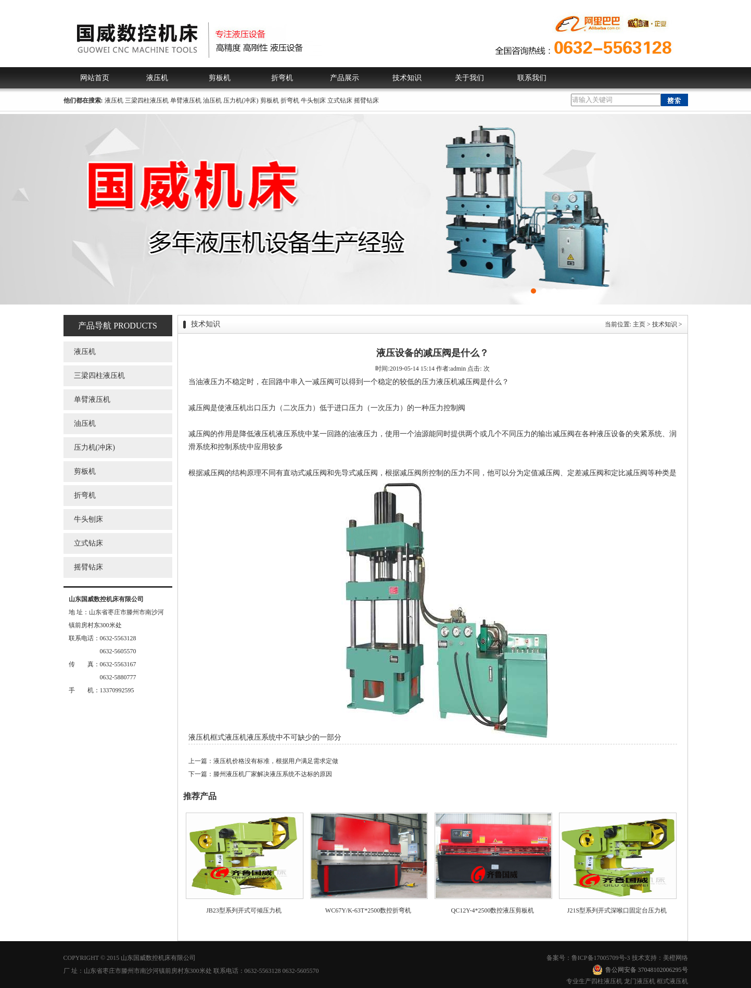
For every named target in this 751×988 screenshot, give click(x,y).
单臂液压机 (185, 100)
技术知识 (407, 78)
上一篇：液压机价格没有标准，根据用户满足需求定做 (263, 761)
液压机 (157, 78)
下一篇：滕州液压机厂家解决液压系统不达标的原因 (260, 774)
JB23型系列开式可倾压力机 (244, 910)
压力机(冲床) (241, 100)
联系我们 (531, 78)
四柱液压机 (606, 981)
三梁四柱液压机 (147, 100)
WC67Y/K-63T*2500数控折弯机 (368, 910)
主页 (639, 324)
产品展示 (344, 78)
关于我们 (469, 78)
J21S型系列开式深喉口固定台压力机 (617, 910)
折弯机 (282, 78)
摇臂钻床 (366, 100)
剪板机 (220, 78)
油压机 (212, 100)
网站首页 (94, 78)
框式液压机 (672, 981)
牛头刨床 (313, 100)
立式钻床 (339, 100)
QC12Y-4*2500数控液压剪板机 (492, 910)
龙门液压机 (639, 981)
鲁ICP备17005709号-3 (600, 957)
